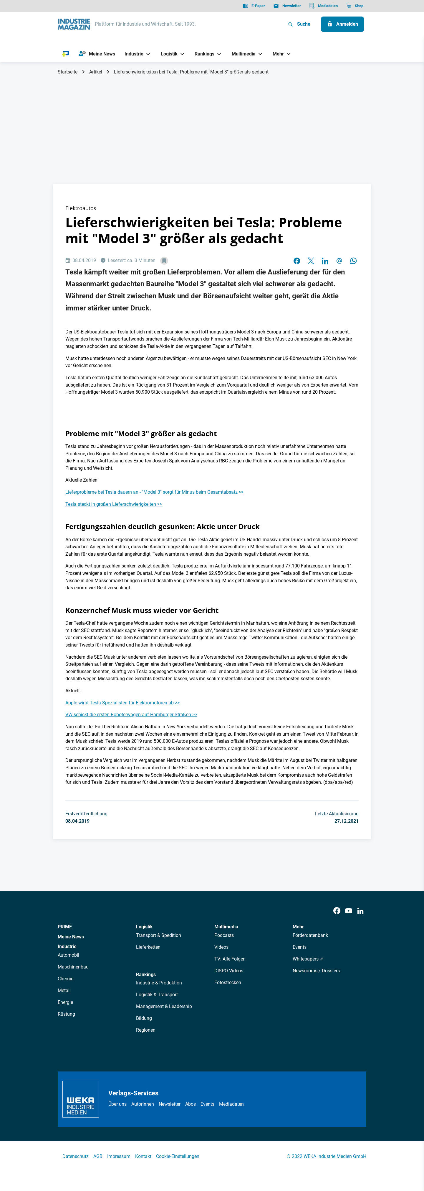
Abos (190, 1104)
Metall (64, 990)
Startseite (67, 72)
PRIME (65, 927)
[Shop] (354, 6)
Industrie (67, 946)
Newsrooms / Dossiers (316, 971)
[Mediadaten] (323, 6)
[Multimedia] (241, 54)
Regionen (145, 1030)
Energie (65, 1002)
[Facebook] (336, 911)
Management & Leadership (164, 1006)
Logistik (144, 927)
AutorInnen (142, 1104)
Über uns (117, 1104)
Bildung (144, 1018)
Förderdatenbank (310, 935)
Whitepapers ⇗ (308, 959)
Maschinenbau (73, 967)
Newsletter (169, 1104)
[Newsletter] (287, 6)
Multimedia (226, 927)
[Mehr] (276, 54)
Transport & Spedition (158, 935)
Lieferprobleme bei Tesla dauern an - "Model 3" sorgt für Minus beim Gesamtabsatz (152, 492)
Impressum (118, 1156)
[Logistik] (166, 54)
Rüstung (66, 1014)
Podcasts (224, 935)
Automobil (68, 955)
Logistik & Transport (157, 994)
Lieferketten (148, 947)
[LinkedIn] (360, 911)
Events (300, 947)
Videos (221, 947)
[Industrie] (131, 54)
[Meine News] (96, 54)
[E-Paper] (254, 6)
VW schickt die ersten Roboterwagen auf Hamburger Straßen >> (131, 714)
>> (241, 492)
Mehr (298, 927)
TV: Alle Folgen (230, 959)
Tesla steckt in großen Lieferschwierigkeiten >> (113, 504)
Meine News (71, 937)
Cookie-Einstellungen (177, 1156)
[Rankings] (202, 54)
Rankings (146, 974)
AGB (97, 1156)
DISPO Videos (228, 971)
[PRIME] (65, 54)
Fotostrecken (227, 982)
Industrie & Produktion (159, 983)
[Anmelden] (342, 24)
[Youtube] (348, 911)
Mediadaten (231, 1104)
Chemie (65, 978)
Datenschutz (75, 1156)
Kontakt (143, 1156)
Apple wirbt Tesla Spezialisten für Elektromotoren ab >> (122, 703)
